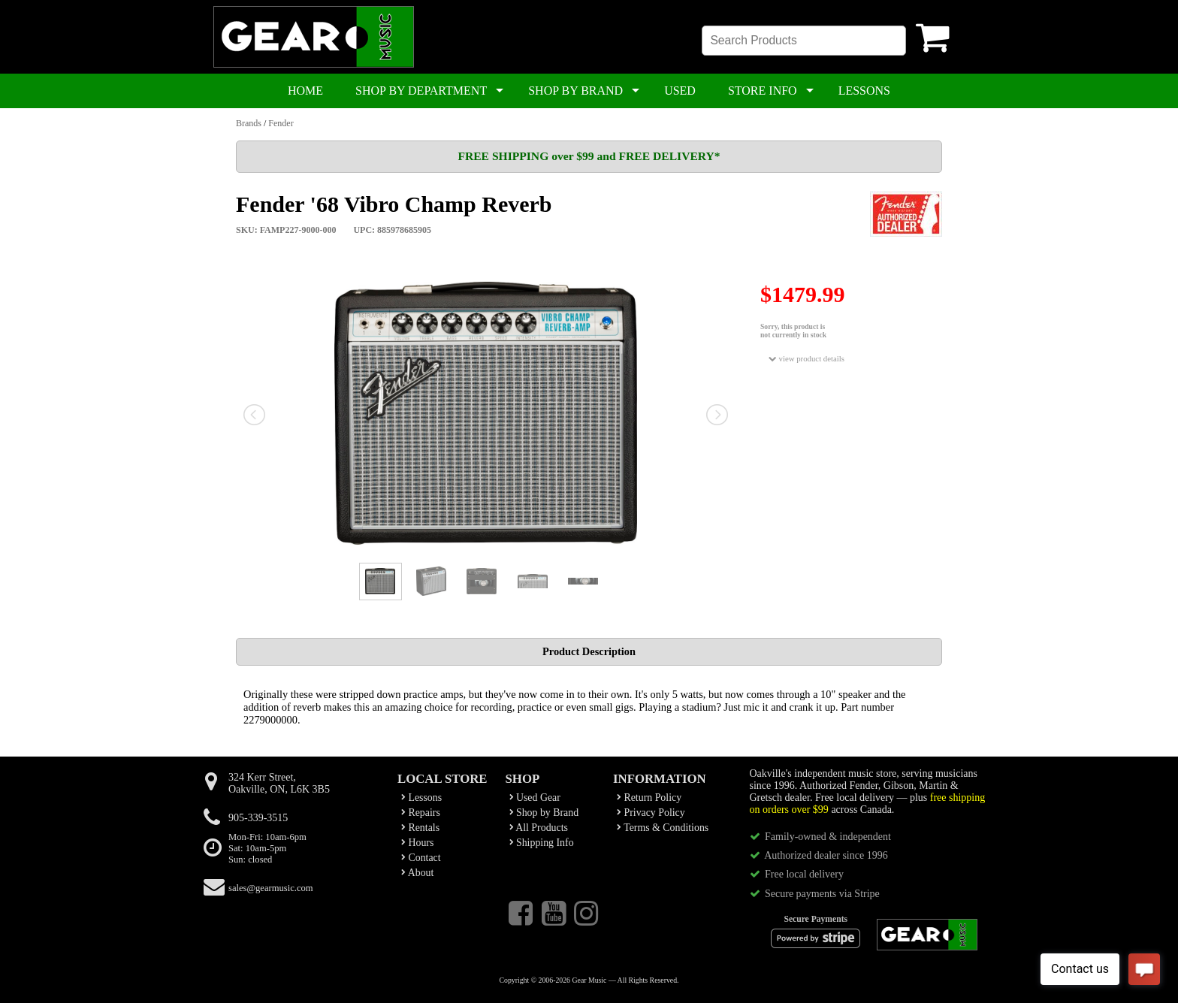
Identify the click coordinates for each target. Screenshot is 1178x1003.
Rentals (420, 827)
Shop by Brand (544, 812)
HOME (305, 90)
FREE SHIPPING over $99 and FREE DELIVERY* (589, 156)
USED (680, 90)
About (417, 872)
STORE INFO (762, 90)
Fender (280, 123)
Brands (248, 123)
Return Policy (649, 797)
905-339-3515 (258, 817)
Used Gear (534, 797)
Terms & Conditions (662, 827)
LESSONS (864, 90)
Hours (417, 842)
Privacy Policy (651, 812)
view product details (806, 359)
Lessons (421, 797)
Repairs (420, 812)
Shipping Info (541, 842)
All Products (538, 827)
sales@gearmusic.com (270, 888)
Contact (421, 857)
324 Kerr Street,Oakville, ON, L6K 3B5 (279, 783)
